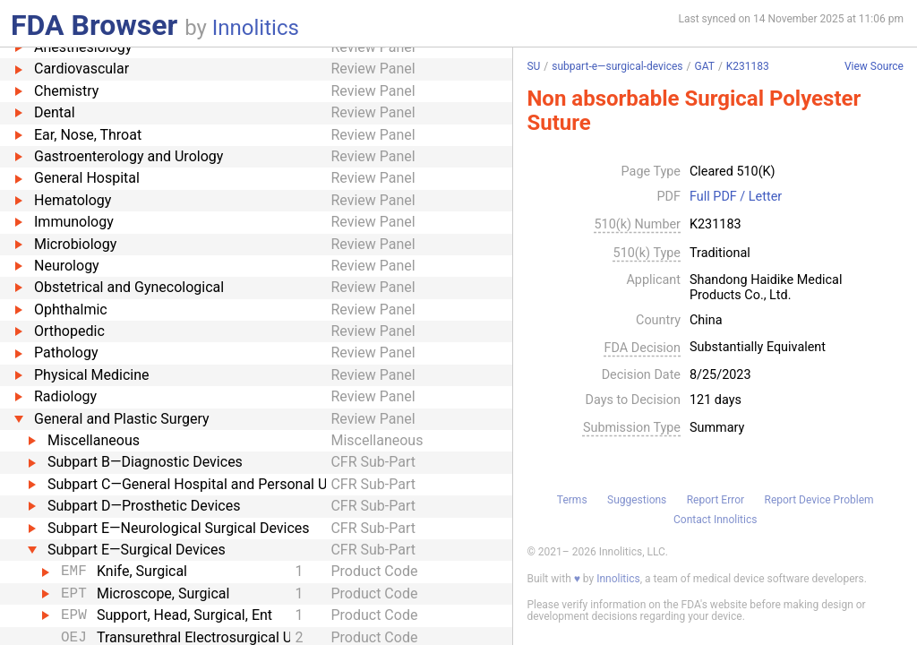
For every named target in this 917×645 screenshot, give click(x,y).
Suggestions (636, 500)
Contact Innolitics (715, 519)
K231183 (747, 66)
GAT (704, 66)
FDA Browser (94, 25)
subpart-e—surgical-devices (617, 66)
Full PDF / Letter (736, 197)
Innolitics (255, 27)
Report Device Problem (819, 500)
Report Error (715, 500)
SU (533, 66)
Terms (572, 500)
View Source (874, 67)
